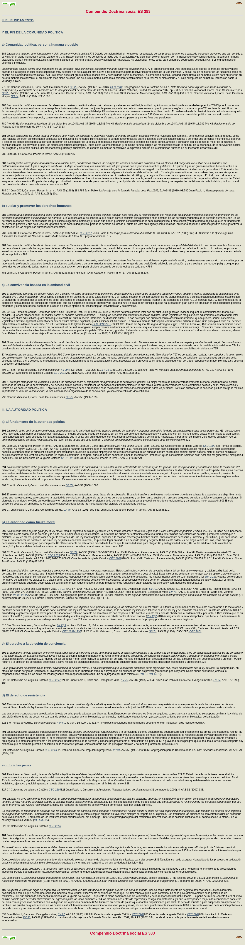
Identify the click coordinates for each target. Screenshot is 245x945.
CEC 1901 (195, 631)
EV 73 (124, 680)
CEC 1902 (115, 558)
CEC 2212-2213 (101, 324)
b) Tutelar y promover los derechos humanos (37, 206)
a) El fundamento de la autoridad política (33, 422)
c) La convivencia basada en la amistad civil (36, 285)
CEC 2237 (86, 233)
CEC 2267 (138, 914)
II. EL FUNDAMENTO (18, 20)
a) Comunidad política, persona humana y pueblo (40, 44)
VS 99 (24, 594)
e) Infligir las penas (16, 765)
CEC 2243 (51, 750)
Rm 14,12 (154, 674)
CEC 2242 (55, 680)
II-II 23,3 (106, 369)
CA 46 (67, 509)
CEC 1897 (67, 458)
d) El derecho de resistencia (23, 695)
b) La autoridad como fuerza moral (28, 522)
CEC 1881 (116, 87)
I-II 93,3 (61, 625)
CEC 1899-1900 (71, 631)
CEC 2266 (55, 789)
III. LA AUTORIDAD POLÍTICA (24, 409)
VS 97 (16, 594)
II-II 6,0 (61, 722)
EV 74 (217, 680)
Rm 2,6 (144, 674)
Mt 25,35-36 (41, 820)
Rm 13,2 (152, 616)
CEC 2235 (54, 555)
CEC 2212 (60, 372)
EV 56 (26, 917)
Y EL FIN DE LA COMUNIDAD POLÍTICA (32, 32)
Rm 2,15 (210, 576)
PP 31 (116, 750)
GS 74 (14, 96)
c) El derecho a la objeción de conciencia (34, 643)
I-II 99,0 (65, 369)
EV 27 (61, 914)
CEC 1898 (209, 445)
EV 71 (61, 588)
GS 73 (69, 397)
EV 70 (152, 588)
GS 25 (73, 87)
